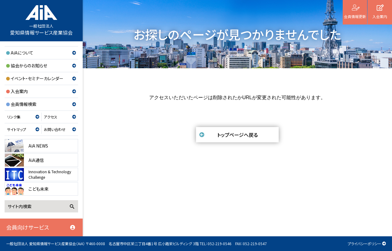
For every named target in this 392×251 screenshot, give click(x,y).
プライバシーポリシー (364, 243)
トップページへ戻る (237, 134)
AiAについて (22, 53)
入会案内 (19, 91)
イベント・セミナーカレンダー (37, 78)
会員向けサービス (27, 227)
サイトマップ (16, 129)
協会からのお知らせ (29, 65)
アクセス (50, 116)
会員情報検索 (23, 104)
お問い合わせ (55, 129)
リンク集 (14, 116)
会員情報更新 (355, 16)
